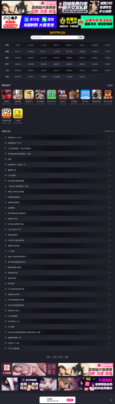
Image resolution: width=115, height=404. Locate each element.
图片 (7, 64)
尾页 (66, 357)
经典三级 (82, 58)
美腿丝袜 (69, 64)
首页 (48, 357)
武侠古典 (56, 70)
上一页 (54, 357)
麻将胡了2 (69, 45)
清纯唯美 (82, 64)
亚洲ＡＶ (18, 51)
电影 (7, 58)
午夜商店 (31, 77)
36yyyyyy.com (57, 33)
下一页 (61, 357)
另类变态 (108, 58)
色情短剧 (82, 77)
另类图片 (108, 64)
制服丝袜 (69, 58)
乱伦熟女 (95, 58)
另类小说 (82, 70)
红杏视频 (69, 77)
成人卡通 (43, 58)
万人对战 (43, 45)
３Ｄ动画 (56, 51)
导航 (7, 76)
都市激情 (18, 70)
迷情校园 (69, 70)
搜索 (80, 37)
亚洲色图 (31, 64)
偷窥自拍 (18, 64)
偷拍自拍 (31, 58)
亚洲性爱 (18, 58)
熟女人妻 (69, 51)
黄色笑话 (95, 70)
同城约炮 (18, 77)
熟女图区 (95, 64)
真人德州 (31, 45)
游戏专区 (56, 45)
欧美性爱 (56, 58)
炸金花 (82, 45)
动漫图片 (56, 64)
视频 (7, 51)
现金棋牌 (95, 45)
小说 (7, 70)
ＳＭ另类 (108, 51)
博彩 (7, 45)
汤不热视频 (56, 77)
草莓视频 (43, 77)
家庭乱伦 (31, 70)
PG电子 (18, 45)
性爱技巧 (108, 70)
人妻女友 (43, 70)
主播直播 (95, 51)
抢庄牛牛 (108, 45)
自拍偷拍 (31, 51)
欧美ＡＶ (43, 51)
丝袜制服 (82, 51)
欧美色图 (43, 64)
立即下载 (70, 400)
